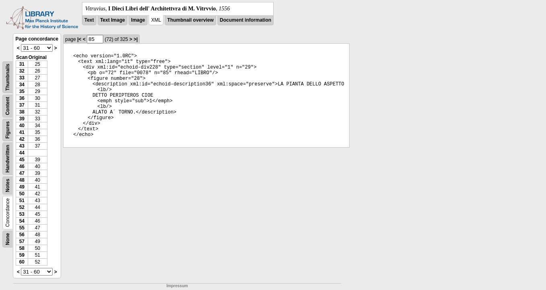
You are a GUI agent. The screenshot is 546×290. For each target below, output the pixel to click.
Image (138, 20)
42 (22, 139)
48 (22, 180)
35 (22, 91)
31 (22, 64)
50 (22, 194)
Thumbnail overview (190, 20)
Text (89, 20)
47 (22, 173)
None (7, 239)
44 (22, 153)
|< (79, 39)
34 (22, 84)
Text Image (112, 20)
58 (22, 248)
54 (22, 221)
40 (22, 125)
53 (22, 214)
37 (22, 105)
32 (22, 71)
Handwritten (7, 158)
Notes (7, 185)
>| (135, 39)
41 (22, 132)
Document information (245, 20)
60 (22, 262)
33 (22, 78)
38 (22, 112)
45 (22, 159)
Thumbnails (7, 77)
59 (22, 255)
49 (22, 187)
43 (22, 146)
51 (22, 200)
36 (22, 98)
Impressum (177, 286)
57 (22, 241)
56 (22, 234)
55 (22, 228)
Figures (7, 129)
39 (22, 119)
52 (22, 207)
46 (22, 166)
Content (7, 106)
